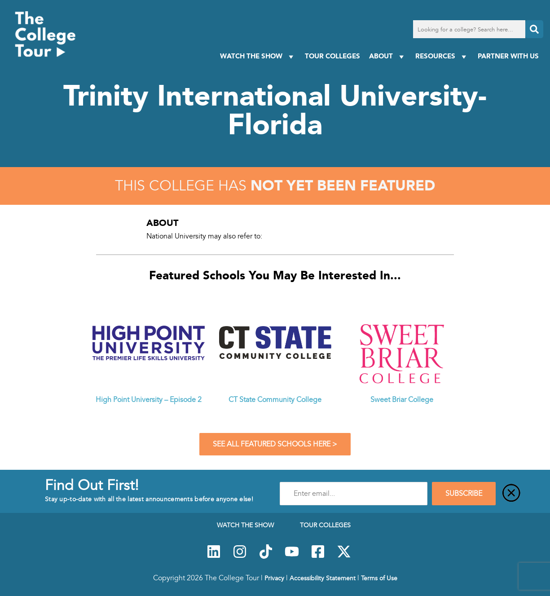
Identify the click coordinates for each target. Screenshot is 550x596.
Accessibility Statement (323, 578)
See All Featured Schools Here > (275, 444)
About (387, 56)
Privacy (274, 578)
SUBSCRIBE (463, 493)
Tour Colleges (332, 56)
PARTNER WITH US (508, 56)
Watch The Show (258, 56)
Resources (442, 56)
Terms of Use (379, 578)
